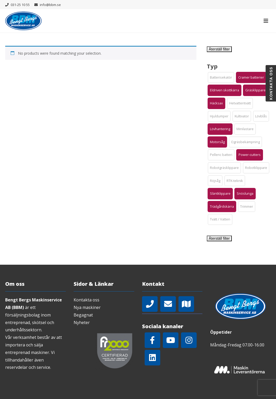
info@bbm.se (50, 4)
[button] (221, 77)
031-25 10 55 (20, 4)
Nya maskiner (87, 307)
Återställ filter (219, 49)
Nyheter (82, 322)
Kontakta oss (86, 300)
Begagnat (83, 315)
